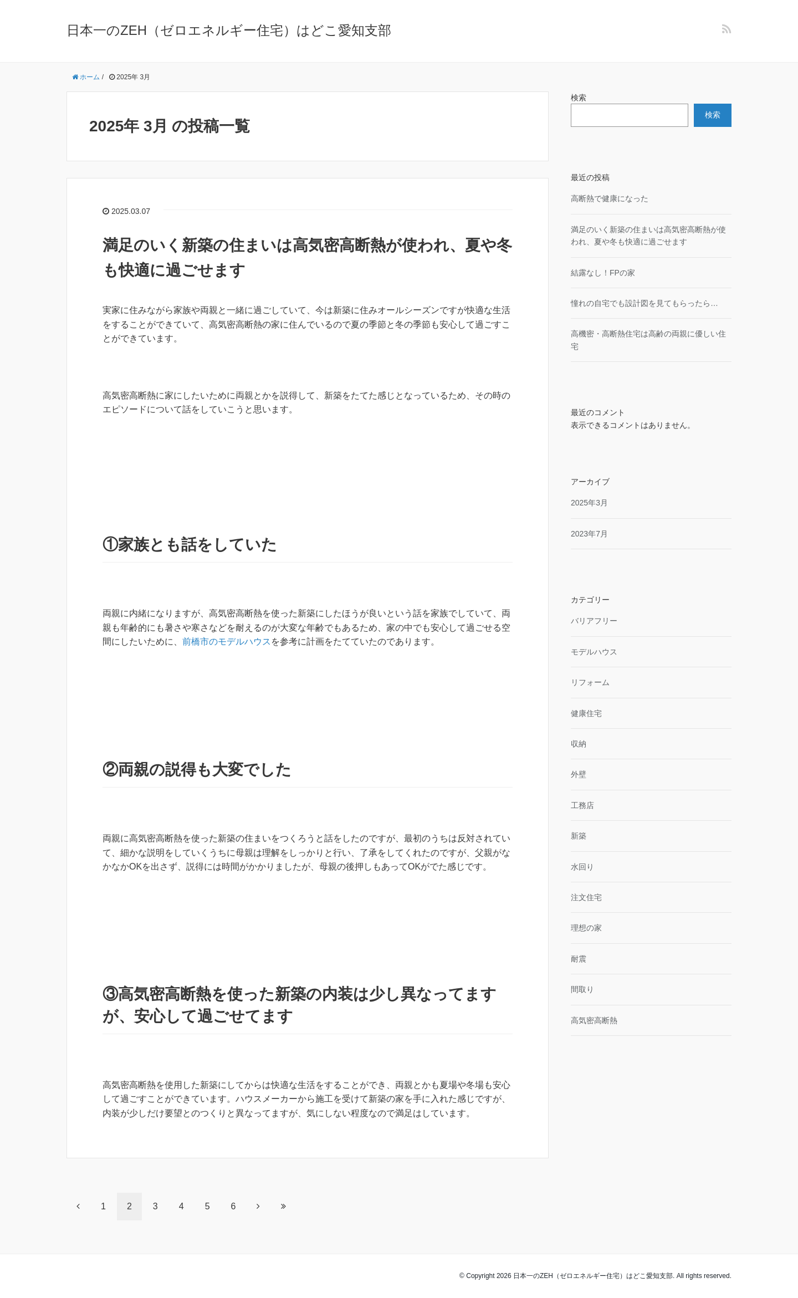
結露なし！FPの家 (603, 272)
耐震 (578, 958)
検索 (578, 97)
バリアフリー (594, 620)
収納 (578, 743)
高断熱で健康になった (609, 198)
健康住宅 (586, 713)
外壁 (578, 774)
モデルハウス (594, 651)
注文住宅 (586, 897)
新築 (578, 835)
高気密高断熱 (594, 1020)
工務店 (582, 805)
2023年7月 (589, 533)
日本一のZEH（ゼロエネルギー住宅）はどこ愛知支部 (228, 30)
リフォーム (590, 682)
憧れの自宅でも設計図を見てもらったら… (644, 303)
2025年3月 (589, 502)
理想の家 (586, 927)
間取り (582, 989)
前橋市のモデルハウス (226, 641)
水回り (582, 866)
